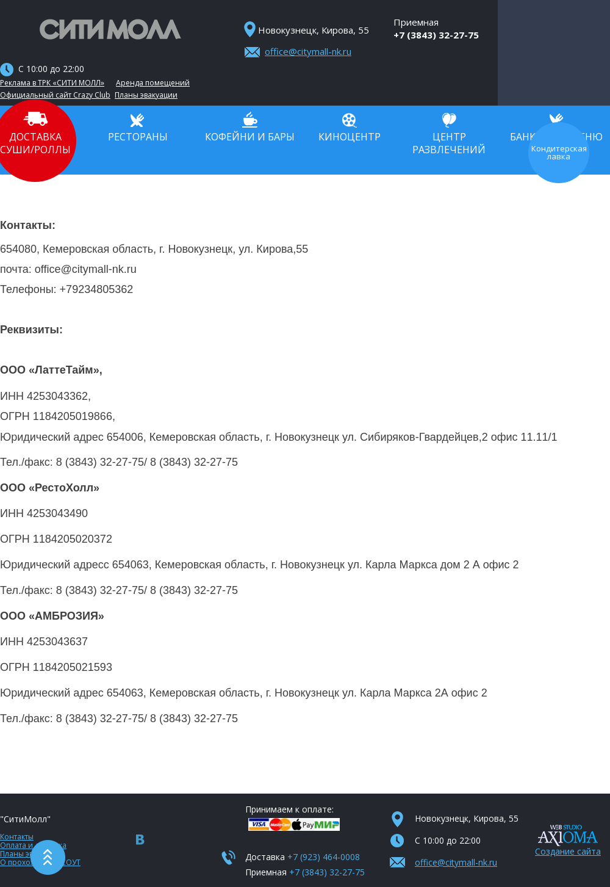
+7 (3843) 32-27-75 (436, 35)
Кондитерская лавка (559, 153)
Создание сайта (568, 851)
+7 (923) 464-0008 (323, 857)
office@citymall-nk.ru (308, 51)
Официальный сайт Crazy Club (55, 95)
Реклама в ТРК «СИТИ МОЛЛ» (52, 83)
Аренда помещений (153, 83)
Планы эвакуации (146, 95)
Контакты (17, 836)
